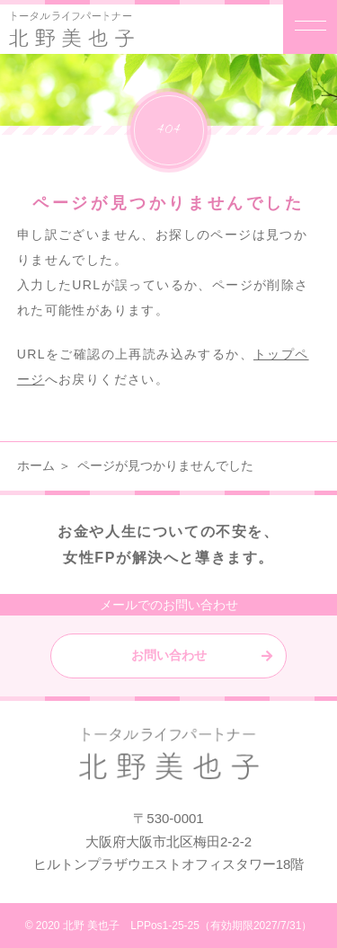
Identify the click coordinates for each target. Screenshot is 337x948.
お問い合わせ (169, 655)
